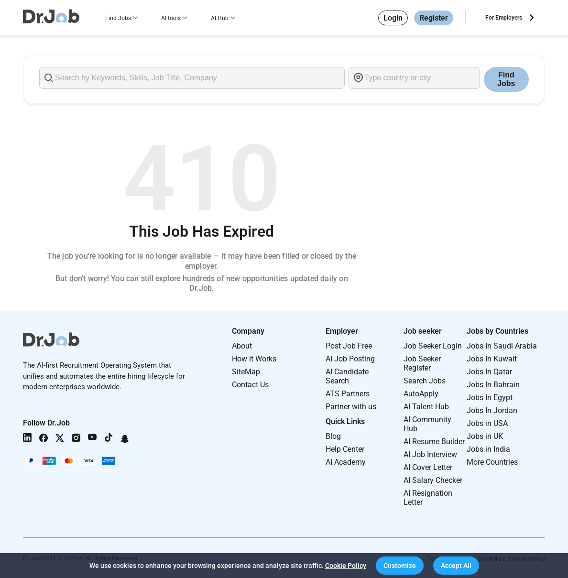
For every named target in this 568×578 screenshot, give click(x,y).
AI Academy (346, 462)
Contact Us (250, 384)
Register (433, 17)
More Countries (492, 462)
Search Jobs (425, 380)
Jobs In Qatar (489, 371)
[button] (400, 565)
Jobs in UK (485, 436)
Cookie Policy (345, 565)
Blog (333, 436)
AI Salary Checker (433, 480)
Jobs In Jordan (492, 410)
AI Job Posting (350, 358)
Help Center (345, 449)
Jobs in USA (487, 423)
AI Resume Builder (434, 441)
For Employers (503, 17)
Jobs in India (488, 449)
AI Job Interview (430, 454)
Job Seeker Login (433, 345)
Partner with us (351, 406)
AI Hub (220, 18)
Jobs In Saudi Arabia (502, 345)
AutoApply (421, 393)
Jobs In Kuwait (492, 358)
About (242, 345)
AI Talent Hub (426, 406)
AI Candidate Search (347, 376)
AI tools (171, 18)
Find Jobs (118, 18)
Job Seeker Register (422, 363)
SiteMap (246, 371)
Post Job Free (349, 345)
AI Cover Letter (428, 467)
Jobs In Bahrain (493, 384)
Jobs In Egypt (490, 397)
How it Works (254, 358)
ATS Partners (348, 393)
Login (393, 17)
